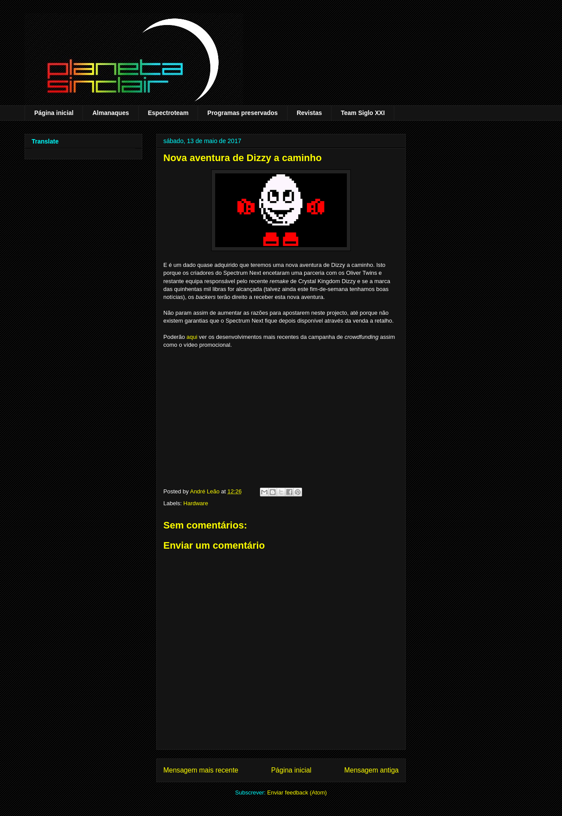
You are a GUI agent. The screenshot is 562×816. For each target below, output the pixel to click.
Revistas (309, 112)
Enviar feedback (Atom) (297, 792)
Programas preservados (242, 112)
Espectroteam (168, 112)
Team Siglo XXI (363, 112)
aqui (192, 337)
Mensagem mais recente (200, 770)
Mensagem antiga (371, 770)
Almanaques (110, 112)
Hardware (196, 503)
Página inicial (53, 112)
